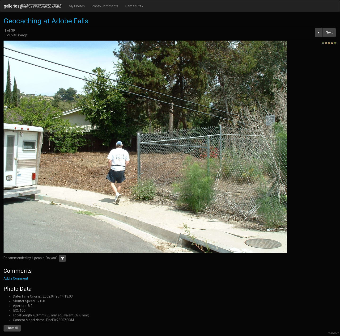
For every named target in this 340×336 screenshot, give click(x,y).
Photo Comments (105, 6)
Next (329, 32)
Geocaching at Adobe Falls (46, 21)
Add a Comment (16, 278)
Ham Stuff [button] (134, 6)
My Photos (77, 6)
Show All (12, 328)
